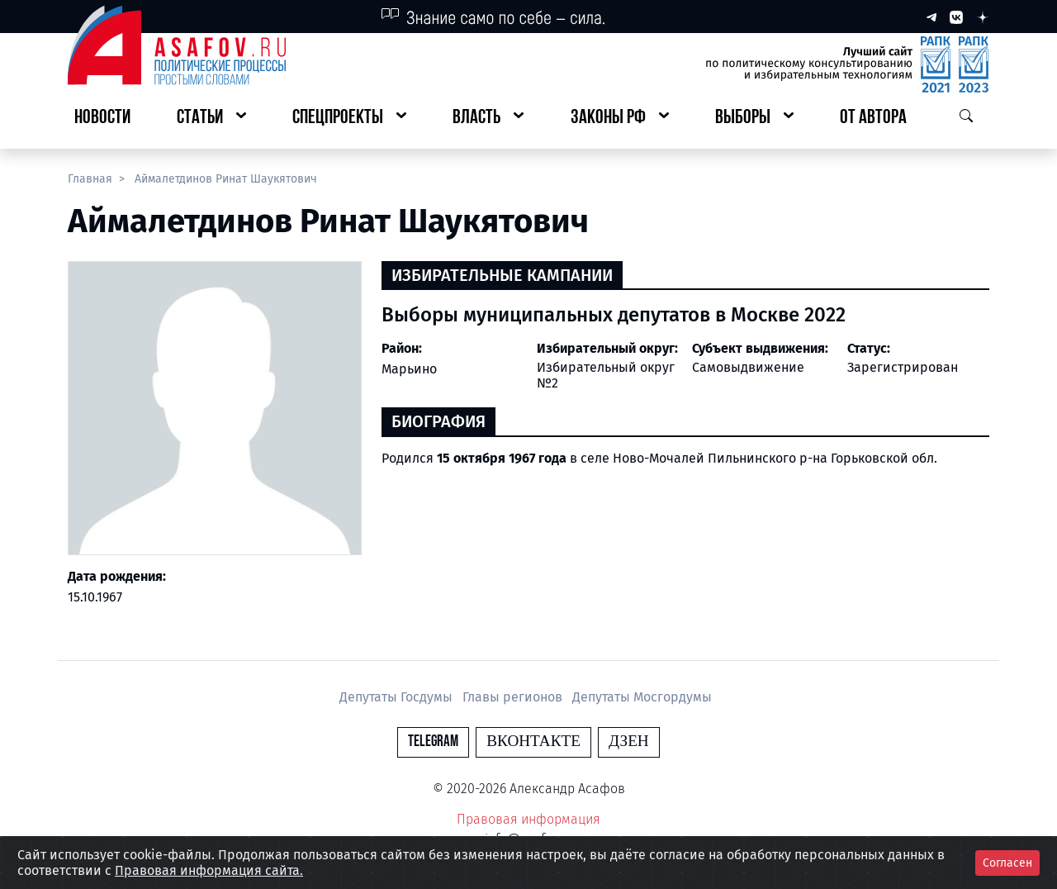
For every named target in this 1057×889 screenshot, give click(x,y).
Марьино (409, 369)
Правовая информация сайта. (209, 870)
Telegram (433, 741)
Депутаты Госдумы (397, 697)
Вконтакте (533, 741)
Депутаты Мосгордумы (642, 697)
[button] (211, 119)
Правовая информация (528, 819)
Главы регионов (514, 697)
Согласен (1007, 863)
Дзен (629, 741)
